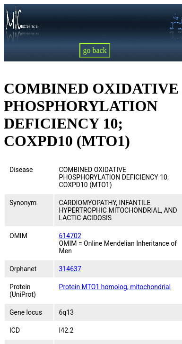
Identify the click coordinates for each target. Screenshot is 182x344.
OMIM (18, 236)
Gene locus (25, 312)
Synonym (22, 202)
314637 (70, 269)
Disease (21, 169)
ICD (14, 330)
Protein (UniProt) (22, 290)
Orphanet (22, 269)
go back (94, 50)
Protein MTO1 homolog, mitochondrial (115, 287)
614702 (70, 236)
